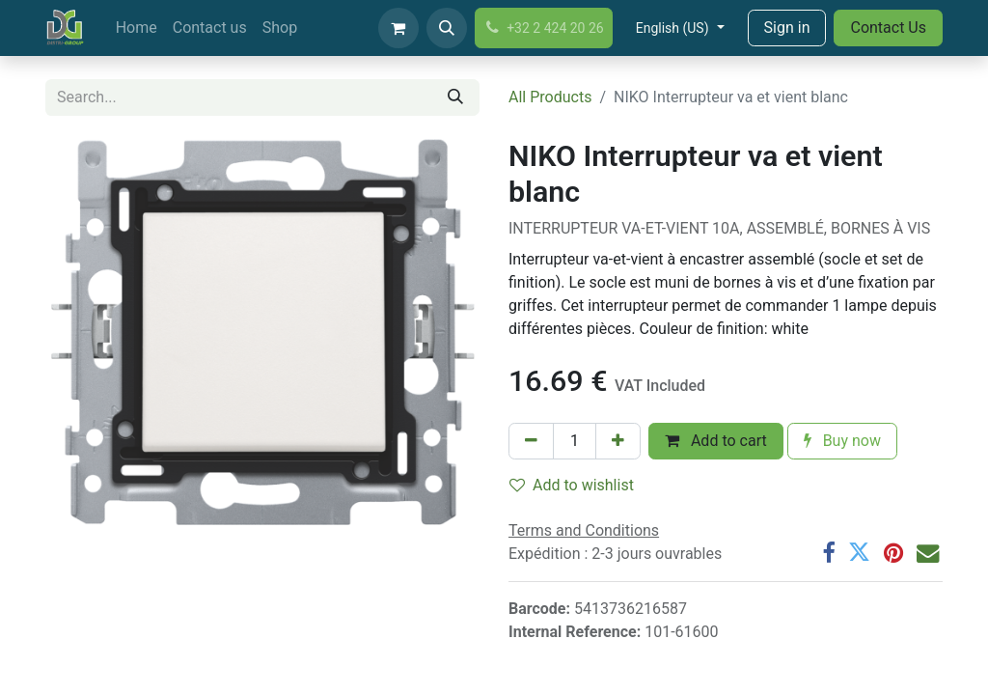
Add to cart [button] (716, 440)
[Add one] (618, 441)
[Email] (928, 553)
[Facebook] (828, 553)
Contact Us (888, 27)
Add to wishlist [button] (571, 485)
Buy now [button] (842, 440)
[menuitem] (136, 28)
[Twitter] (859, 553)
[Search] (455, 97)
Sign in (787, 27)
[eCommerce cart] (398, 28)
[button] (446, 28)
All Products (549, 97)
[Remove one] (531, 441)
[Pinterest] (893, 553)
